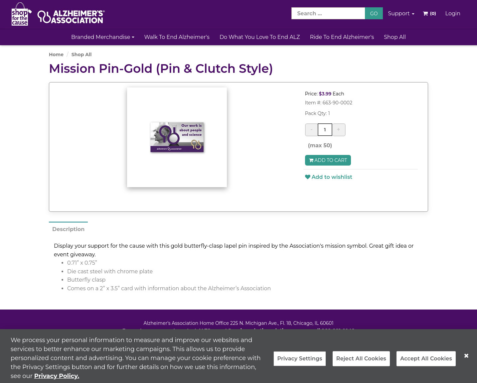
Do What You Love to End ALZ (260, 37)
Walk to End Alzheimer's (177, 37)
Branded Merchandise (102, 37)
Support (401, 13)
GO (374, 14)
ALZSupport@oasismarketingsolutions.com (251, 330)
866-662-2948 (338, 330)
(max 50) (318, 145)
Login (452, 13)
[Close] (466, 358)
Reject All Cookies (361, 361)
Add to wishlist (328, 177)
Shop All (395, 37)
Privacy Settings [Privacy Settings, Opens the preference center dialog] (299, 361)
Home (56, 55)
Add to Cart (328, 160)
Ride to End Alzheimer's (342, 37)
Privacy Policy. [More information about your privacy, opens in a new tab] (56, 379)
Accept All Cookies (426, 361)
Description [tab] (68, 229)
